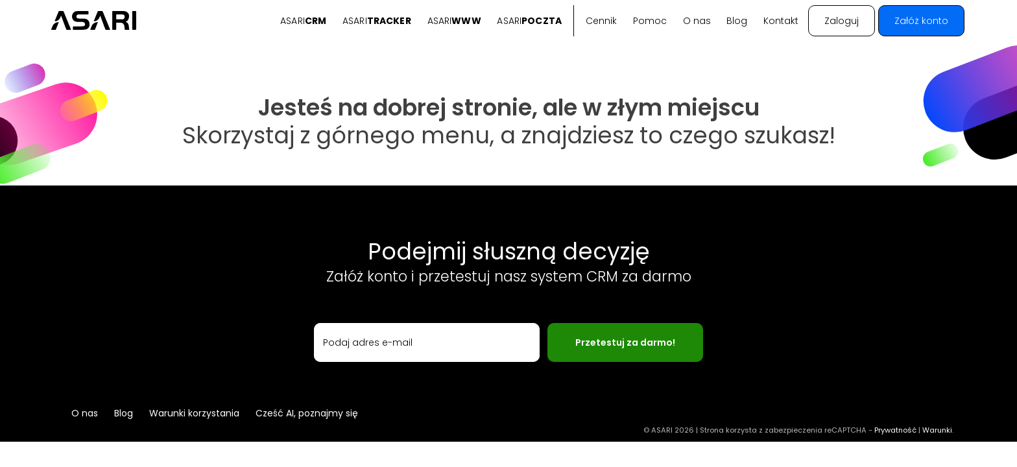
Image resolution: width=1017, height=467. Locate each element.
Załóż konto (921, 20)
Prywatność (895, 430)
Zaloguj (841, 20)
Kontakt (780, 20)
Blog (736, 20)
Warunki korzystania (194, 413)
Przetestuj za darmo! (625, 342)
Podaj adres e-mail (368, 342)
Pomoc (650, 20)
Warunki (937, 430)
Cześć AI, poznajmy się (307, 413)
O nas (697, 20)
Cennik (601, 20)
